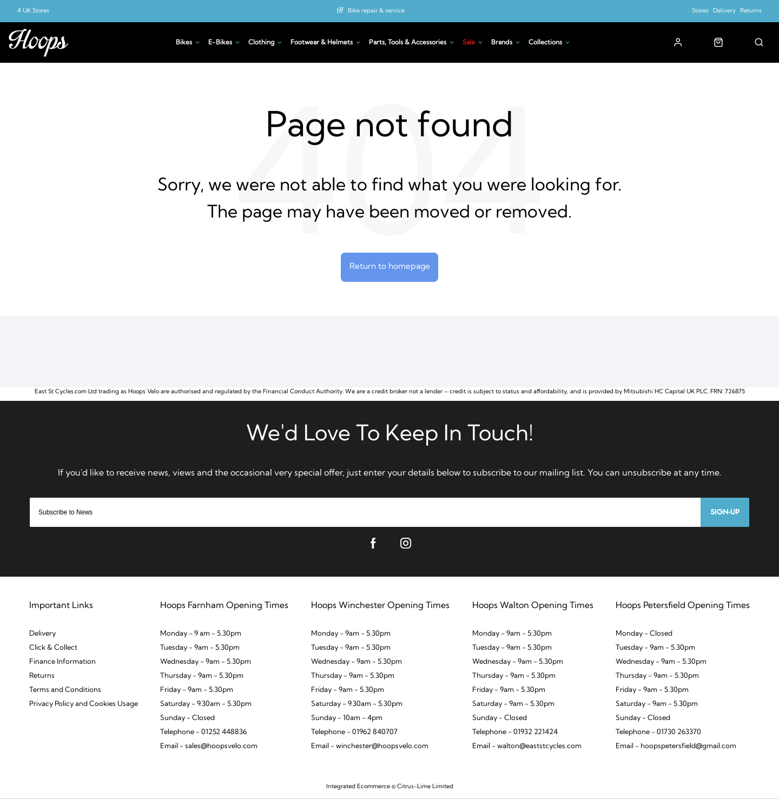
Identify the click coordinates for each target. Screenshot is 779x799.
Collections (545, 42)
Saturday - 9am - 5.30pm (513, 706)
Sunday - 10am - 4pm (346, 720)
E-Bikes (220, 42)
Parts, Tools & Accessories (407, 42)
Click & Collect (53, 649)
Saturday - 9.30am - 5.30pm (206, 706)
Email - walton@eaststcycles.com (527, 748)
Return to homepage (390, 267)
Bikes (184, 42)
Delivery (724, 11)
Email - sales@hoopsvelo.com (209, 748)
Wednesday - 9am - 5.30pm (205, 664)
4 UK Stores (33, 11)
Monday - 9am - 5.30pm (351, 635)
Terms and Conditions (65, 692)
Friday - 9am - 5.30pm (196, 692)
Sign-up (725, 514)
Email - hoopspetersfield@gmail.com (676, 748)
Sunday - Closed (187, 720)
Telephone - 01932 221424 (515, 734)
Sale (469, 42)
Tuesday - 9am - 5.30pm (200, 649)
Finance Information (62, 664)
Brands (501, 42)
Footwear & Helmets (322, 42)
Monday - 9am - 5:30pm (512, 635)
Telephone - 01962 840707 (354, 734)
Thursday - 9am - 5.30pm (201, 678)
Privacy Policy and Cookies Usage (83, 706)
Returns (751, 11)
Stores (700, 11)
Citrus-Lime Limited (425, 789)
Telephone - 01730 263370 (658, 734)
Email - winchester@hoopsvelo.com (369, 748)
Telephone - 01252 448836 (203, 734)
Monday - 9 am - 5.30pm (200, 635)
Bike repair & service (376, 11)
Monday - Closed (644, 635)
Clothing (261, 42)
